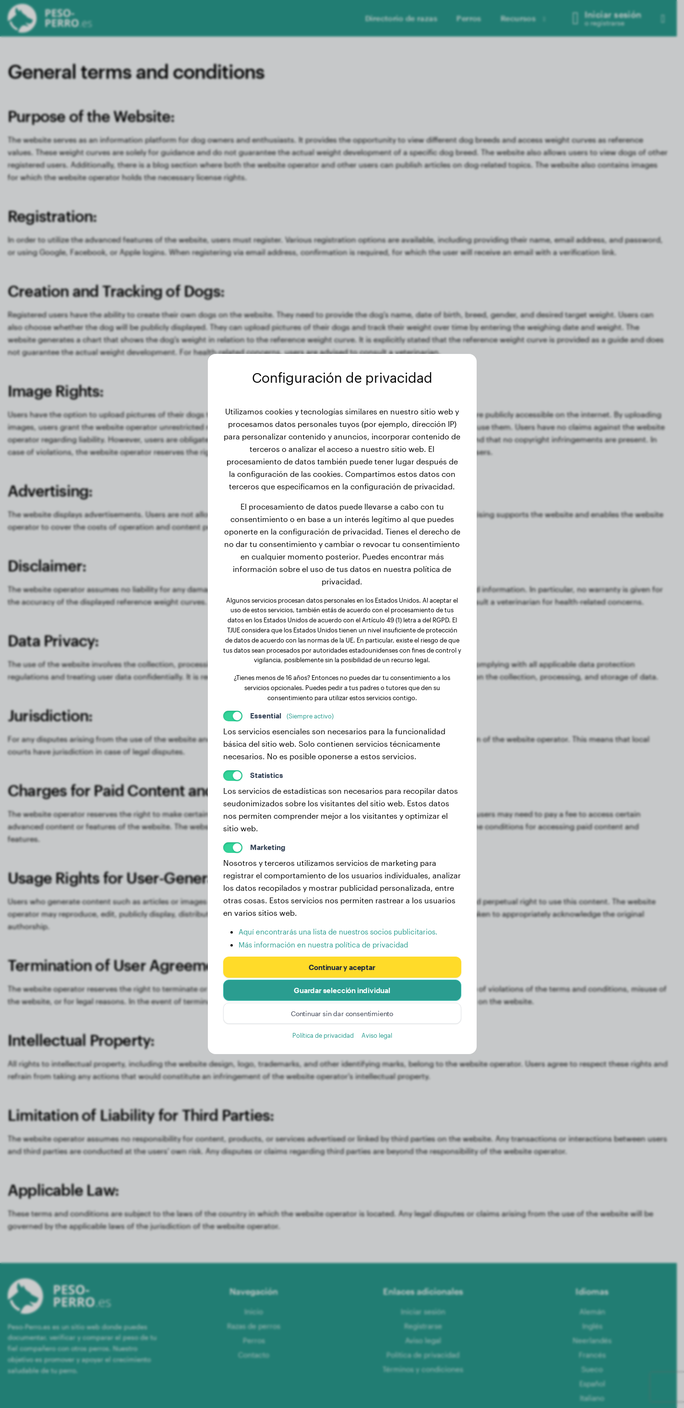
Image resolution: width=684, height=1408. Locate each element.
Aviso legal (376, 1035)
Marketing (268, 847)
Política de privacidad (323, 1035)
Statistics (266, 775)
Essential (292, 715)
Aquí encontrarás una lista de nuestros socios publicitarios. (338, 931)
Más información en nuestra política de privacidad (323, 944)
